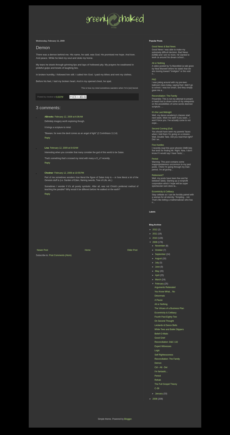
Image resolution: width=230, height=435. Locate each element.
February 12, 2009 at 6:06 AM (69, 116)
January (159, 393)
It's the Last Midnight (162, 112)
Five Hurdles (158, 145)
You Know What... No (165, 291)
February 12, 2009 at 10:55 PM (69, 173)
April (157, 275)
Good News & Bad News (164, 46)
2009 (155, 242)
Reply (47, 138)
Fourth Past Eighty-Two (166, 317)
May (157, 271)
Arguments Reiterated (165, 287)
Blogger (128, 419)
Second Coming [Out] (162, 128)
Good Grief (160, 338)
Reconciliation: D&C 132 (166, 342)
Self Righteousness (164, 355)
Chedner (49, 173)
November (160, 245)
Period (155, 159)
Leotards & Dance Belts (166, 325)
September (160, 254)
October (159, 250)
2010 (155, 238)
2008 (155, 399)
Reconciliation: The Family (164, 96)
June (157, 267)
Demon (158, 363)
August (158, 258)
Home (88, 250)
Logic (157, 350)
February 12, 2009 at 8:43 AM (64, 148)
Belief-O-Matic (161, 333)
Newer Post (42, 250)
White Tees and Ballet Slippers (169, 329)
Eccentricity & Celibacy (163, 191)
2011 (155, 233)
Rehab (158, 380)
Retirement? (158, 175)
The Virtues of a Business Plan (169, 308)
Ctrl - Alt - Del (161, 367)
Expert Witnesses (163, 346)
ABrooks (49, 116)
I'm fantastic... (161, 371)
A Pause (159, 300)
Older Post (132, 250)
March (158, 279)
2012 (155, 229)
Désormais (160, 295)
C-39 (157, 388)
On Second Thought (164, 321)
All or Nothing (158, 63)
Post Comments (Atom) (60, 255)
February (159, 283)
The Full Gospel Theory (166, 384)
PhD (154, 79)
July (157, 262)
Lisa (47, 148)
